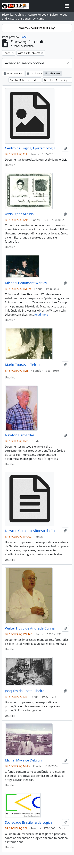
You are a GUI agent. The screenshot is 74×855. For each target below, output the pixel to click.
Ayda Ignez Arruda (19, 214)
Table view (53, 73)
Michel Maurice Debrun (23, 760)
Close (23, 37)
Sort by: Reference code (24, 80)
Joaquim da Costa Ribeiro (24, 691)
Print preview (13, 73)
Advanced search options (25, 63)
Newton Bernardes (20, 435)
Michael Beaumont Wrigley (26, 283)
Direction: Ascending (56, 80)
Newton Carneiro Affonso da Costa (32, 531)
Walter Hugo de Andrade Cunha (30, 628)
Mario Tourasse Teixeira (24, 365)
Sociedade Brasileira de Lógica (28, 822)
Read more (41, 314)
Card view (34, 73)
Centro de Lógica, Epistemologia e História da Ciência (32, 148)
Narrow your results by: (37, 28)
